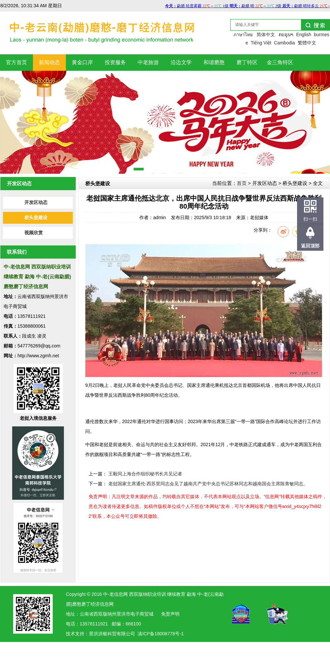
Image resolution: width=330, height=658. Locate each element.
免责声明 (170, 614)
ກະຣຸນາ (286, 34)
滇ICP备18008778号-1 (161, 633)
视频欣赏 (33, 232)
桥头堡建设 (35, 217)
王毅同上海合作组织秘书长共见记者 (145, 473)
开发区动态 (35, 202)
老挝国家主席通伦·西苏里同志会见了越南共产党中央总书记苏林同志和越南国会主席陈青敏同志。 (208, 483)
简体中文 (266, 34)
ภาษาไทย (243, 34)
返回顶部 (310, 245)
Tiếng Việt (261, 42)
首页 (242, 183)
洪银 (102, 633)
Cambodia (284, 42)
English (303, 34)
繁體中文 (307, 42)
